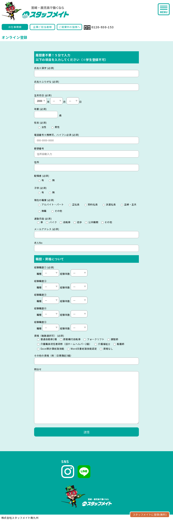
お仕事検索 (15, 27)
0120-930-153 (99, 27)
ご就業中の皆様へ (69, 27)
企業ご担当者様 (42, 27)
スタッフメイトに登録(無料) (150, 514)
